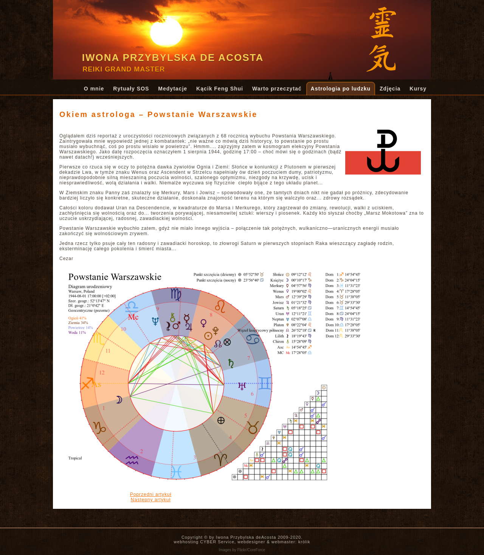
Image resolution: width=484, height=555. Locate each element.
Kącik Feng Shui (219, 89)
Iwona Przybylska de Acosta (173, 57)
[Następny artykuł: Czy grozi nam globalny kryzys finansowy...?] (151, 499)
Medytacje (172, 89)
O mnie (94, 89)
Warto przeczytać (277, 89)
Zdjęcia (390, 89)
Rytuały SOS (131, 89)
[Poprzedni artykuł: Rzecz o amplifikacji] (151, 494)
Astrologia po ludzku (341, 89)
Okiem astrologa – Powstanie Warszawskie (158, 114)
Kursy (418, 89)
